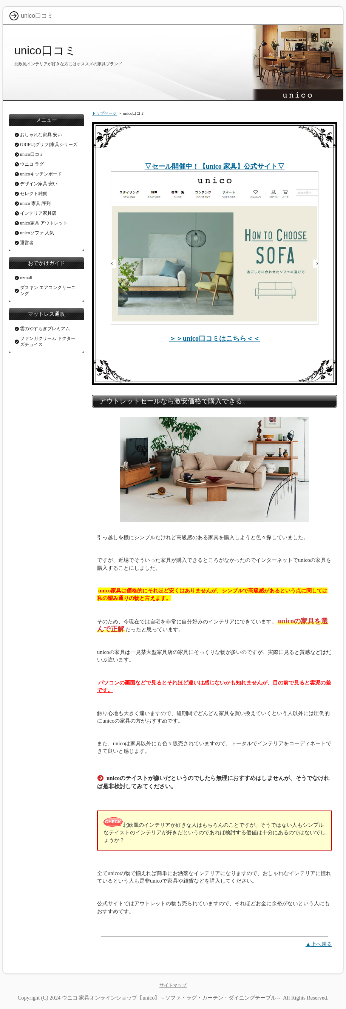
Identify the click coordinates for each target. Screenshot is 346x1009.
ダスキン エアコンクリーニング (48, 290)
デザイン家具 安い (38, 183)
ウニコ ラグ (32, 164)
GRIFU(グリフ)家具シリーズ (48, 144)
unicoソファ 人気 (37, 232)
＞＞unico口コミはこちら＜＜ (214, 338)
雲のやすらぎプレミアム (45, 328)
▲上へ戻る (319, 944)
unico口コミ (45, 50)
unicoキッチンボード (41, 174)
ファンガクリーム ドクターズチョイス (48, 341)
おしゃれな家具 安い (41, 134)
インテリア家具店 (38, 213)
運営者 (27, 242)
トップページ (104, 113)
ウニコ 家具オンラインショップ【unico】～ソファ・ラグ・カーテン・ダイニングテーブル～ (172, 998)
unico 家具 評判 (35, 203)
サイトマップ (173, 985)
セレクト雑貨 (33, 193)
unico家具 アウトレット (44, 223)
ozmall (26, 277)
